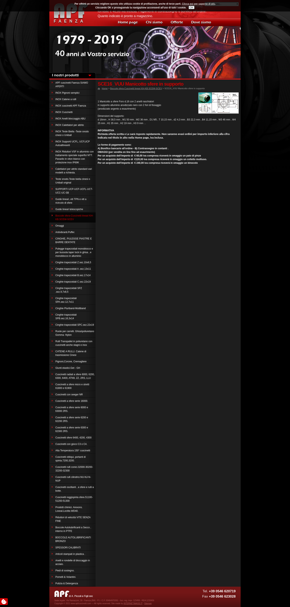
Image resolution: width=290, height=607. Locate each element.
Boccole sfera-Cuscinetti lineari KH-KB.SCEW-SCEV (136, 88)
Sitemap (148, 603)
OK (192, 7)
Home (128, 22)
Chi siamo (154, 22)
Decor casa (71, 13)
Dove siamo (200, 22)
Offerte (176, 22)
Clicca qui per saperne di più (198, 3)
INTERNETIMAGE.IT (133, 603)
